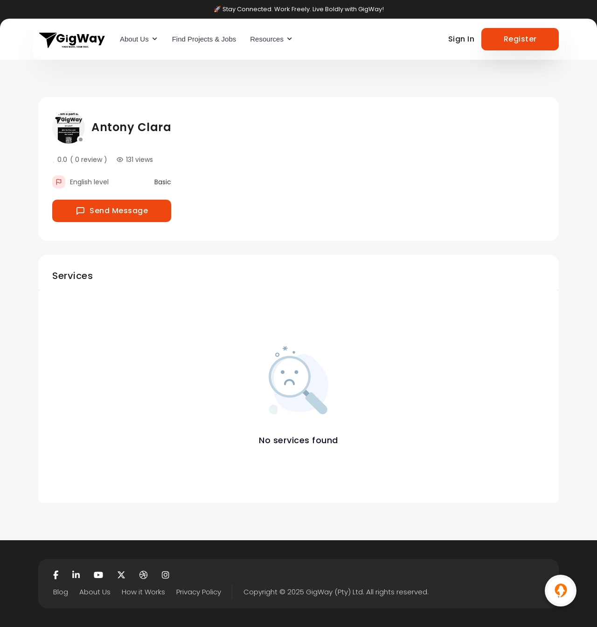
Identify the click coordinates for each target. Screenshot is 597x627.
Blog (60, 592)
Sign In (461, 39)
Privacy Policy (198, 592)
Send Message (112, 210)
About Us (134, 39)
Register (520, 39)
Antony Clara (131, 127)
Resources (267, 39)
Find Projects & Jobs (204, 39)
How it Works (143, 592)
